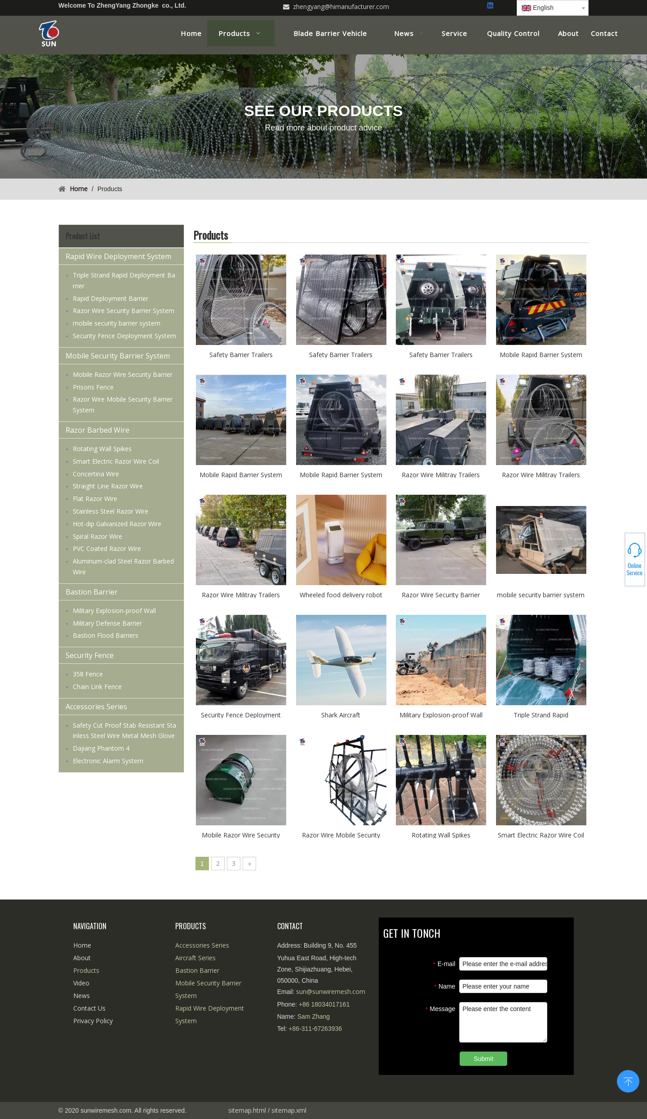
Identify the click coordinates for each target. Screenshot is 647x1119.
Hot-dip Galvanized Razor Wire (117, 523)
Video (81, 983)
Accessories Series (96, 707)
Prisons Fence (93, 387)
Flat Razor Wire (95, 498)
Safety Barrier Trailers (241, 354)
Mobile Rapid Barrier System (541, 354)
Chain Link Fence (97, 686)
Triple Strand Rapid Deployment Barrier (541, 714)
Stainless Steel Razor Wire (110, 511)
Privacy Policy (93, 1020)
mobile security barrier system (116, 323)
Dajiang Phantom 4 (101, 748)
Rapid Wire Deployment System (118, 256)
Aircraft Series (195, 957)
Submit (483, 1058)
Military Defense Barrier (107, 623)
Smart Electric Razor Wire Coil (116, 461)
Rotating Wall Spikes (102, 448)
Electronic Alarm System (108, 760)
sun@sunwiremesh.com (330, 991)
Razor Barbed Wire (97, 430)
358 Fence (88, 674)
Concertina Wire (96, 474)
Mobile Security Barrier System (118, 356)
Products (86, 970)
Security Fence (90, 655)
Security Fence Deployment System (124, 335)
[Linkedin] (490, 6)
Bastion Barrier (92, 592)
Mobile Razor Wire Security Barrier (123, 374)
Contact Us (89, 1008)
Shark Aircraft (340, 714)
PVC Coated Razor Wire (107, 548)
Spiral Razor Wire (97, 536)
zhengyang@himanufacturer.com (341, 6)
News (81, 995)
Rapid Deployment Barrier (110, 298)
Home (82, 945)
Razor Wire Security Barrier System (123, 310)
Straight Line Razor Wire (108, 486)
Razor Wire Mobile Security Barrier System (341, 834)
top (628, 1080)
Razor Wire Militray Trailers (441, 474)
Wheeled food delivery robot (341, 594)
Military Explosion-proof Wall (114, 610)
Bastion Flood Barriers (105, 635)
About (82, 957)
